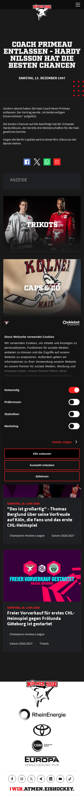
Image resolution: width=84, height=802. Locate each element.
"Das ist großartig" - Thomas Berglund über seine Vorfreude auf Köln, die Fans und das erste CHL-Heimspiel (39, 517)
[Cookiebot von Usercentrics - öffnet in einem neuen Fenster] (63, 323)
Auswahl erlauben (42, 465)
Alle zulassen (42, 453)
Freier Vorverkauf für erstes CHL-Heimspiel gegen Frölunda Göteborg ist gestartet (40, 618)
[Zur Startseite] (42, 12)
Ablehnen (42, 476)
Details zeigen (62, 441)
